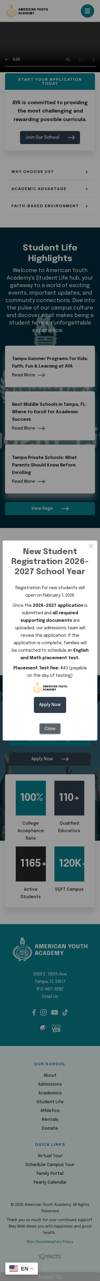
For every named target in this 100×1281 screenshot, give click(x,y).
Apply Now (50, 705)
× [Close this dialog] (91, 547)
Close (50, 728)
